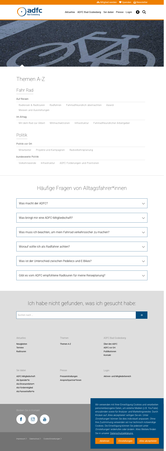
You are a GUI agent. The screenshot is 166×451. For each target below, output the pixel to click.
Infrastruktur (82, 123)
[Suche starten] (141, 315)
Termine (20, 348)
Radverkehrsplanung (81, 150)
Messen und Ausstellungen (34, 110)
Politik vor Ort (24, 143)
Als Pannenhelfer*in (25, 391)
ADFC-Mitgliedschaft (25, 376)
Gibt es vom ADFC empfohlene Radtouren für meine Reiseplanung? (62, 275)
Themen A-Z (65, 344)
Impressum (21, 439)
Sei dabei (108, 12)
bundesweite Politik (27, 156)
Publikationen (110, 351)
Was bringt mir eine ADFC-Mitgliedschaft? (46, 217)
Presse (119, 12)
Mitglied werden (107, 2)
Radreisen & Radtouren (32, 105)
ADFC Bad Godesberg (89, 12)
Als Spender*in (23, 380)
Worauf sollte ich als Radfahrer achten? (44, 246)
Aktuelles (70, 12)
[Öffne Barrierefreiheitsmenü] (137, 12)
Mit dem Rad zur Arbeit (32, 123)
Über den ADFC (110, 344)
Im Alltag (21, 116)
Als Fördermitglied (24, 388)
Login (129, 12)
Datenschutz (35, 439)
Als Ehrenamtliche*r (25, 384)
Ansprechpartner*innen (70, 380)
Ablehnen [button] (104, 441)
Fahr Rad (24, 90)
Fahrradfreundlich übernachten (84, 105)
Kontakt (107, 355)
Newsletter (140, 2)
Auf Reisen (22, 99)
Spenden (125, 2)
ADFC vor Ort (110, 348)
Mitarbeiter (25, 150)
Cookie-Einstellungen (52, 439)
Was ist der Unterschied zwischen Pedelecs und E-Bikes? (55, 261)
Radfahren (55, 105)
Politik (21, 135)
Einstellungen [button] (126, 441)
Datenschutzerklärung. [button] (121, 433)
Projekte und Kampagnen (50, 150)
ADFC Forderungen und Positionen (79, 163)
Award (110, 105)
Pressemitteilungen (69, 376)
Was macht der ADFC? (33, 203)
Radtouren (21, 351)
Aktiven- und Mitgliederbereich (117, 376)
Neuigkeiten (21, 344)
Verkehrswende (27, 163)
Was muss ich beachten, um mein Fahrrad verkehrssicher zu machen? (64, 232)
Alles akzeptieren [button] (148, 441)
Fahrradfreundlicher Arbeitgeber (111, 123)
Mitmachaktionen (60, 123)
